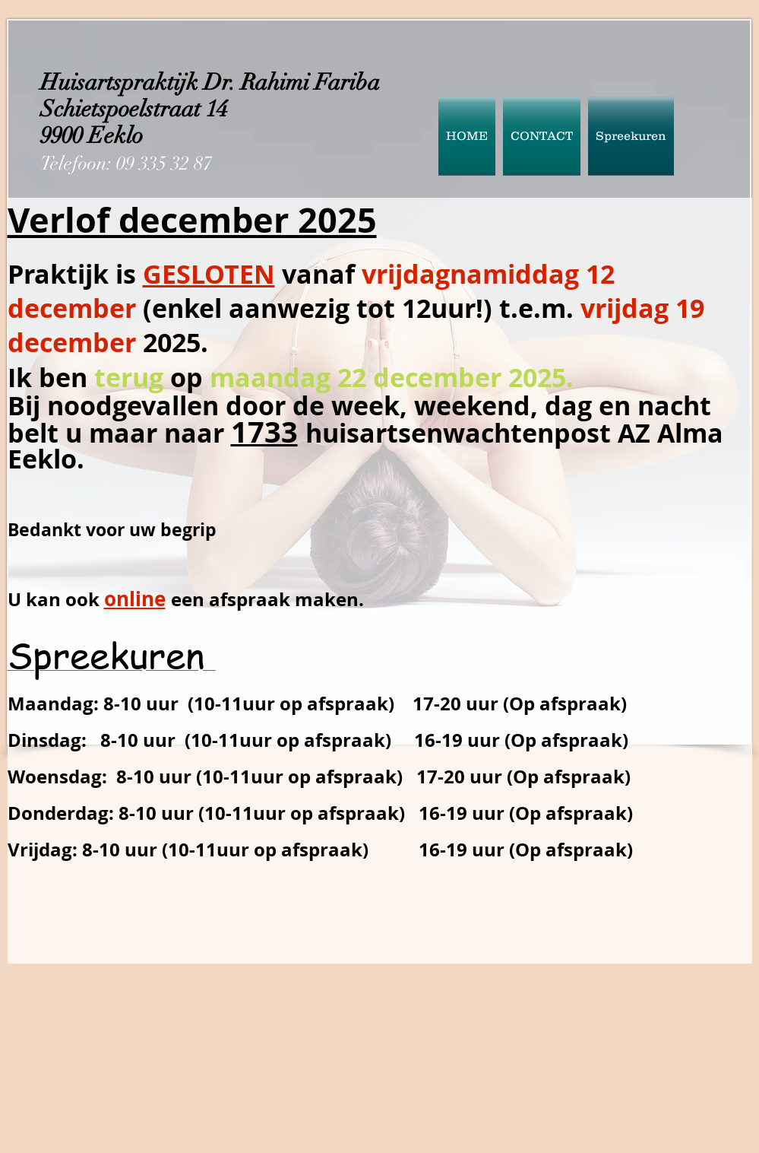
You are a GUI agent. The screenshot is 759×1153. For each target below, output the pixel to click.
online (135, 598)
